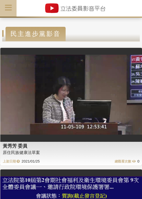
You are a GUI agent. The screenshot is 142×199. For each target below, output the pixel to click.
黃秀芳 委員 (15, 145)
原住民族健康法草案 (21, 152)
